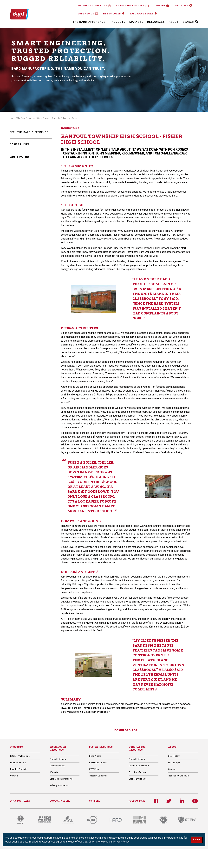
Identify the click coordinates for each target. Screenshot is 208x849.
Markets (136, 21)
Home (12, 118)
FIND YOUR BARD (20, 801)
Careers (161, 5)
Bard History (174, 756)
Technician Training (138, 772)
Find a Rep (183, 5)
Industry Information (59, 785)
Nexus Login (114, 13)
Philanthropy (174, 762)
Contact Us (88, 13)
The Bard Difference (89, 21)
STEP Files (94, 769)
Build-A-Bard (95, 756)
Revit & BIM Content (132, 5)
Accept (196, 839)
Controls (14, 776)
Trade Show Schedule (178, 776)
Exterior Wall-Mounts (20, 756)
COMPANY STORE (60, 801)
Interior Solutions (18, 762)
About (174, 21)
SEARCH (190, 21)
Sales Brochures (57, 765)
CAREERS (94, 801)
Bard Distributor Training (61, 779)
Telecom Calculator (98, 776)
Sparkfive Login (143, 13)
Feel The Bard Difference (29, 132)
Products (117, 21)
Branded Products (18, 769)
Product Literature (94, 5)
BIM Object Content (98, 762)
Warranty (54, 772)
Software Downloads (139, 765)
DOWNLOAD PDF (126, 730)
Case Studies (43, 118)
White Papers (20, 156)
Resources (156, 21)
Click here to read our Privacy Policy (109, 841)
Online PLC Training (138, 779)
